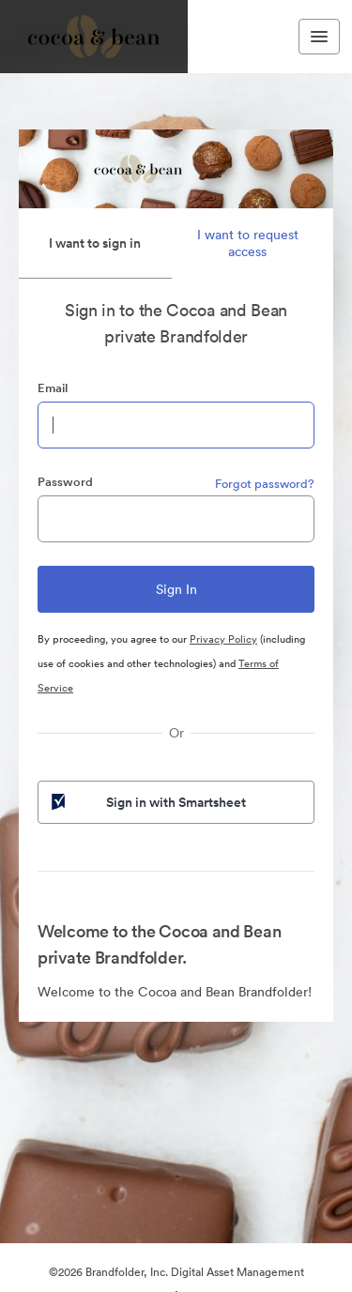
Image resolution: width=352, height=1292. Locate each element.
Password (65, 482)
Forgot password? (264, 484)
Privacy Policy (223, 638)
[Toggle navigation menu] (319, 36)
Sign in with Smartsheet (147, 802)
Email (53, 388)
